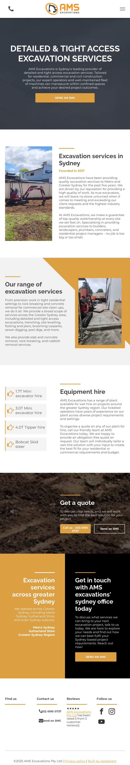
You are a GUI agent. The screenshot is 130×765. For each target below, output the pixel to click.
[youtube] (101, 722)
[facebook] (101, 712)
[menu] (122, 9)
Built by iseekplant (102, 761)
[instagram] (111, 712)
